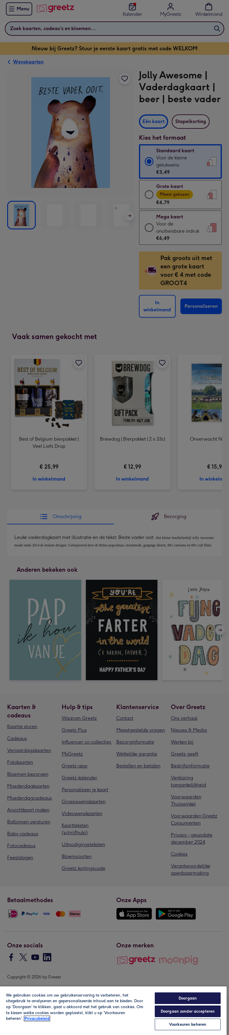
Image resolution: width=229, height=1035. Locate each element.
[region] (113, 1010)
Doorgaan (188, 998)
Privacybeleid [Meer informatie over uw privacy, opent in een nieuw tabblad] (36, 1018)
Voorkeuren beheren (187, 1024)
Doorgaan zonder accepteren (188, 1011)
